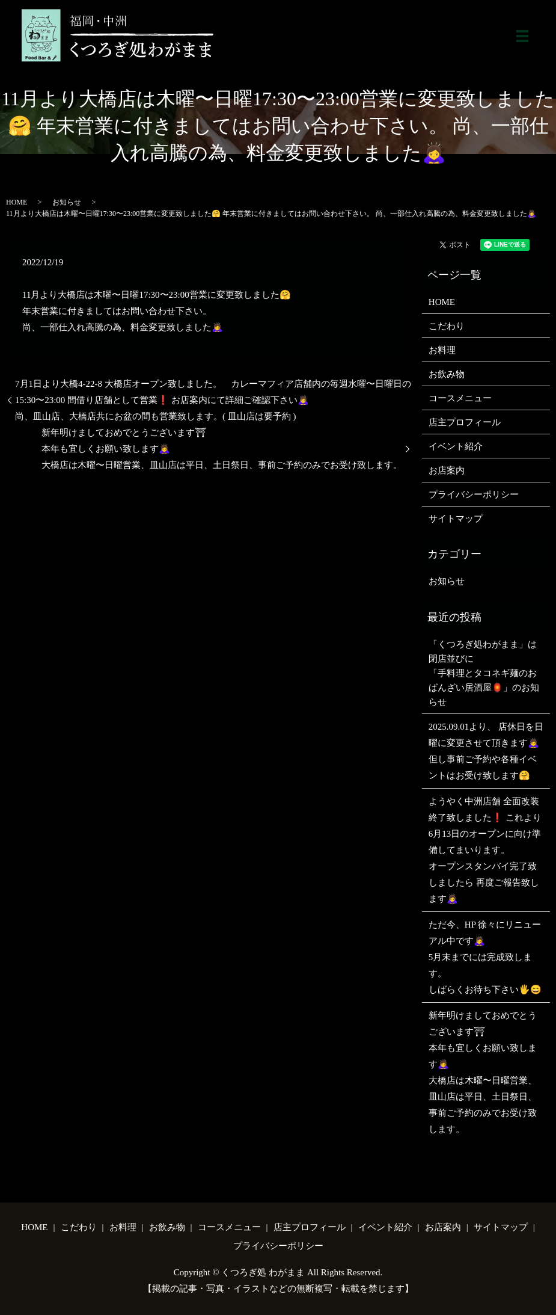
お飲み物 (447, 374)
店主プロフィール (465, 422)
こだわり (447, 326)
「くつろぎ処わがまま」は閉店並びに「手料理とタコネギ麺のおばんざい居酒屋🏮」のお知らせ (484, 673)
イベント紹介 (456, 446)
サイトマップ (456, 518)
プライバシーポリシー (474, 494)
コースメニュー (460, 398)
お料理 (442, 350)
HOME (16, 202)
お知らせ (66, 202)
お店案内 (447, 470)
